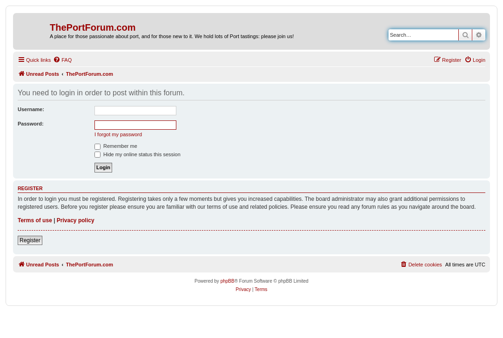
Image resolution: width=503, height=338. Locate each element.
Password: (31, 123)
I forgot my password (118, 134)
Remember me (115, 146)
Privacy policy (75, 220)
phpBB (228, 281)
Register (30, 240)
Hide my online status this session (137, 154)
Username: (31, 109)
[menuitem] (62, 60)
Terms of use (35, 220)
